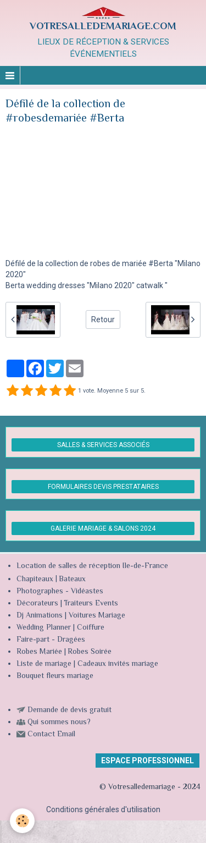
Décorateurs (37, 604)
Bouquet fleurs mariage (54, 676)
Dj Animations (39, 616)
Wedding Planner (43, 628)
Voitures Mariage (97, 616)
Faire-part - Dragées (50, 640)
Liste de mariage (43, 664)
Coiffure (92, 628)
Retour (103, 319)
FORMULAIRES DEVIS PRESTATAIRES (103, 487)
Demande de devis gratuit (69, 710)
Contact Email (51, 735)
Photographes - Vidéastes (59, 592)
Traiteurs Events (91, 604)
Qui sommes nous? (59, 723)
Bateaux (72, 580)
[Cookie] (22, 820)
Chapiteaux (34, 580)
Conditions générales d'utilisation (103, 809)
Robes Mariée (39, 652)
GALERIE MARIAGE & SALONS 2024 (103, 528)
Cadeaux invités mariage (117, 664)
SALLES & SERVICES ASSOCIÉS (103, 445)
